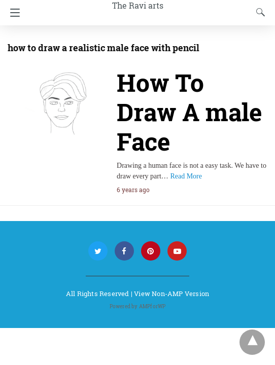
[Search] (258, 12)
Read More (186, 176)
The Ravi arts (137, 5)
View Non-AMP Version (171, 293)
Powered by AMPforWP (138, 306)
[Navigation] (12, 12)
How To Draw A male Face (189, 111)
